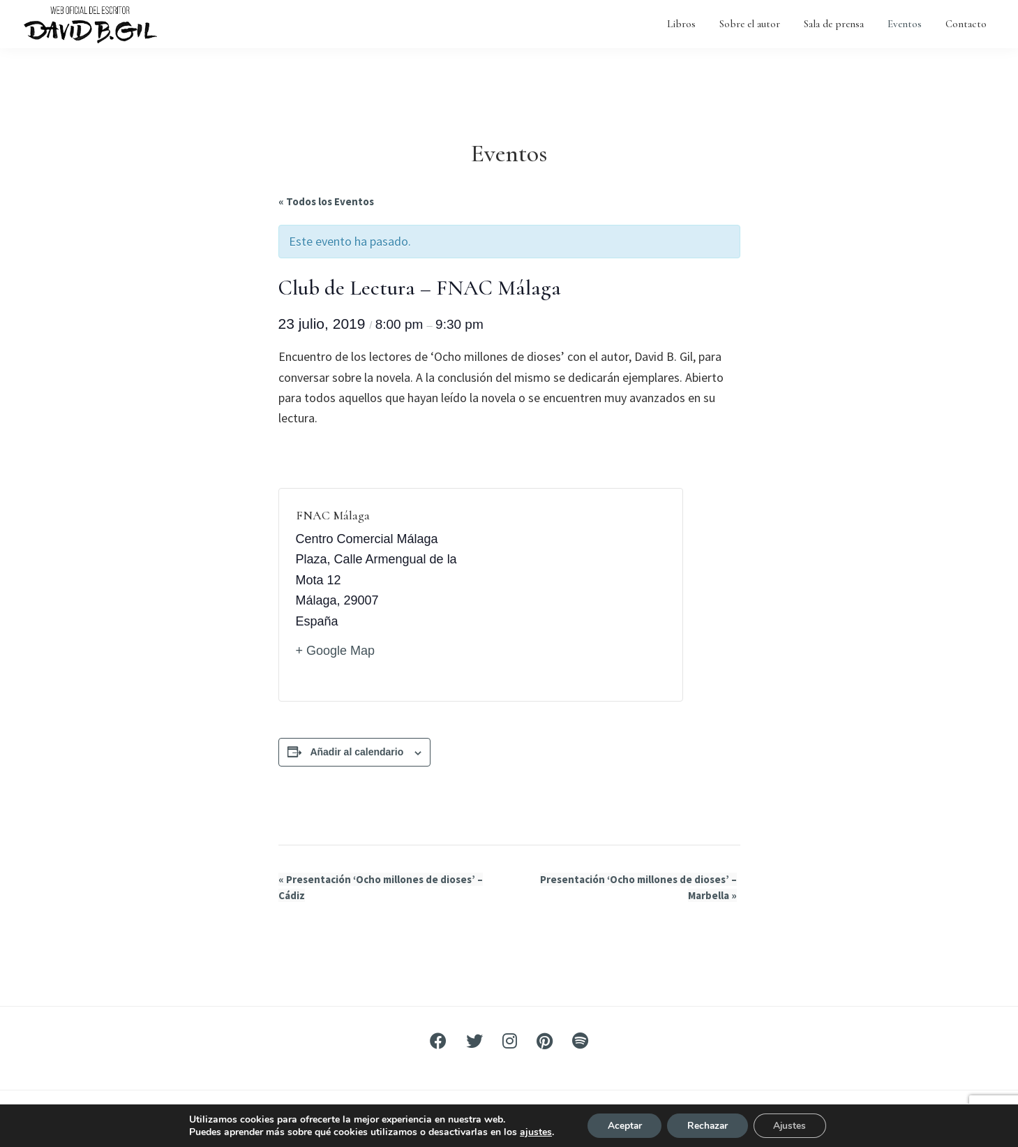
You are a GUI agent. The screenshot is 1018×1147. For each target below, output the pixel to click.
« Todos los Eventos (326, 201)
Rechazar (707, 1125)
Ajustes (792, 1125)
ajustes (532, 1131)
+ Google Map (335, 651)
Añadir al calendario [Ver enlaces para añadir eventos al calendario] (356, 751)
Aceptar (621, 1125)
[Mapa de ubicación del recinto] (573, 594)
